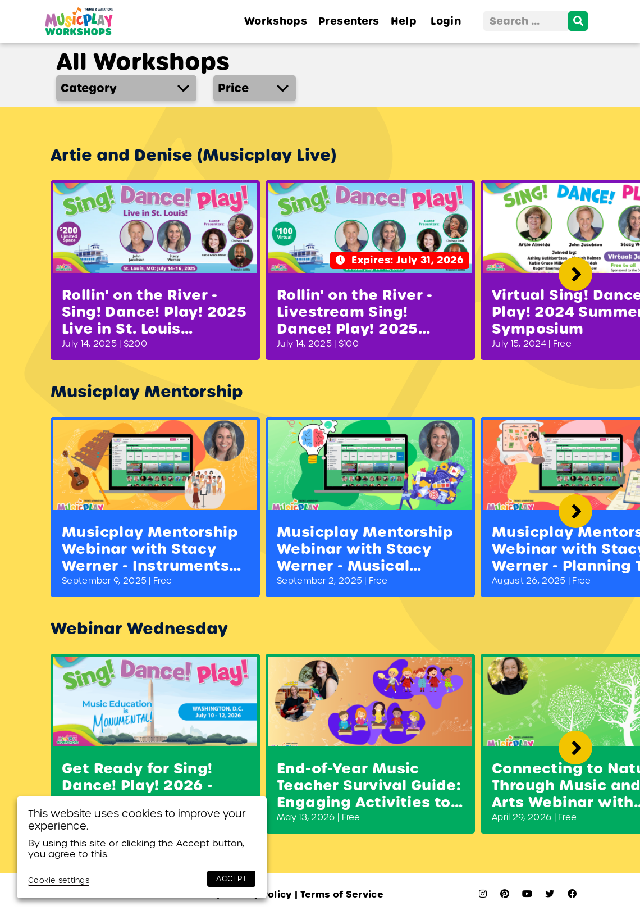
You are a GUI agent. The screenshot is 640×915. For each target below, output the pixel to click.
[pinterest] (504, 893)
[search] (578, 21)
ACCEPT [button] (231, 879)
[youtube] (527, 893)
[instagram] (483, 893)
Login (446, 21)
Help (404, 21)
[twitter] (549, 893)
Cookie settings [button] (58, 880)
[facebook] (572, 893)
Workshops (275, 21)
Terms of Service (339, 894)
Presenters (349, 21)
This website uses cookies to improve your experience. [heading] (137, 820)
